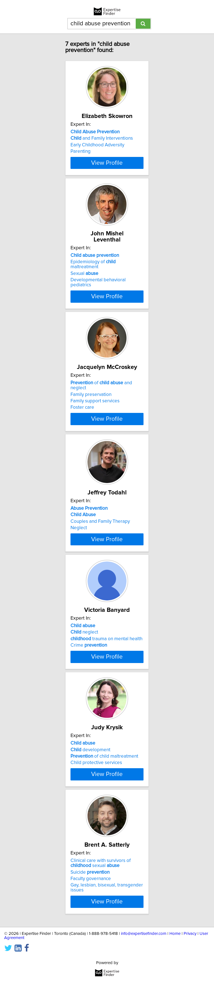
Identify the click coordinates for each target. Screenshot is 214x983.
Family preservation (90, 422)
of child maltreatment (104, 834)
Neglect (78, 570)
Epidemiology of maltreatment (93, 284)
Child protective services (96, 840)
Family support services (95, 429)
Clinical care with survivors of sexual (100, 960)
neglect (84, 690)
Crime (88, 703)
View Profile (107, 179)
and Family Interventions (101, 144)
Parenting (80, 157)
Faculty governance (90, 975)
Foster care (82, 435)
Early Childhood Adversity (97, 151)
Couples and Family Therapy (100, 563)
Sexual (84, 292)
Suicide (90, 969)
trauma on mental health (106, 697)
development (90, 827)
